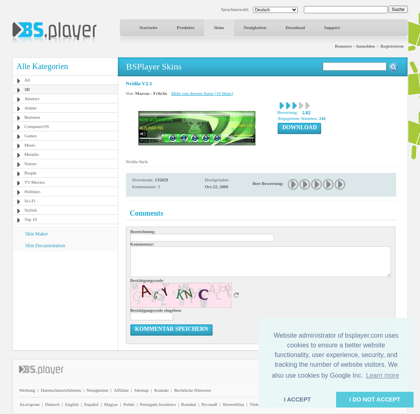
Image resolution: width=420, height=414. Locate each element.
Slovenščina (233, 404)
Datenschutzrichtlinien (61, 390)
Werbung (27, 390)
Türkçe (256, 404)
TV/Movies (35, 182)
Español (91, 404)
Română (188, 404)
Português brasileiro (158, 404)
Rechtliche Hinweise (192, 390)
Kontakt (162, 390)
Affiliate (121, 390)
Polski (129, 404)
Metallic (32, 154)
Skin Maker (36, 234)
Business (32, 117)
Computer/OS (37, 126)
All (27, 80)
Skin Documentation (45, 245)
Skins (219, 27)
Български (30, 404)
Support (332, 27)
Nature (31, 163)
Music (30, 145)
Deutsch (52, 404)
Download (295, 27)
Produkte (185, 27)
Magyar (111, 404)
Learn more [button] (382, 375)
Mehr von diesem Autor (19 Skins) (202, 93)
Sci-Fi (30, 200)
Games (31, 135)
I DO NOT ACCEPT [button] (375, 399)
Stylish (31, 210)
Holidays (33, 191)
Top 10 (31, 219)
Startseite (149, 27)
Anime (31, 107)
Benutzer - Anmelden (355, 46)
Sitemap (141, 390)
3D (27, 89)
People (31, 172)
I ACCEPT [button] (297, 399)
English (72, 404)
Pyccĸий (209, 404)
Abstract (32, 98)
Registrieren (392, 46)
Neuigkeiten (255, 27)
